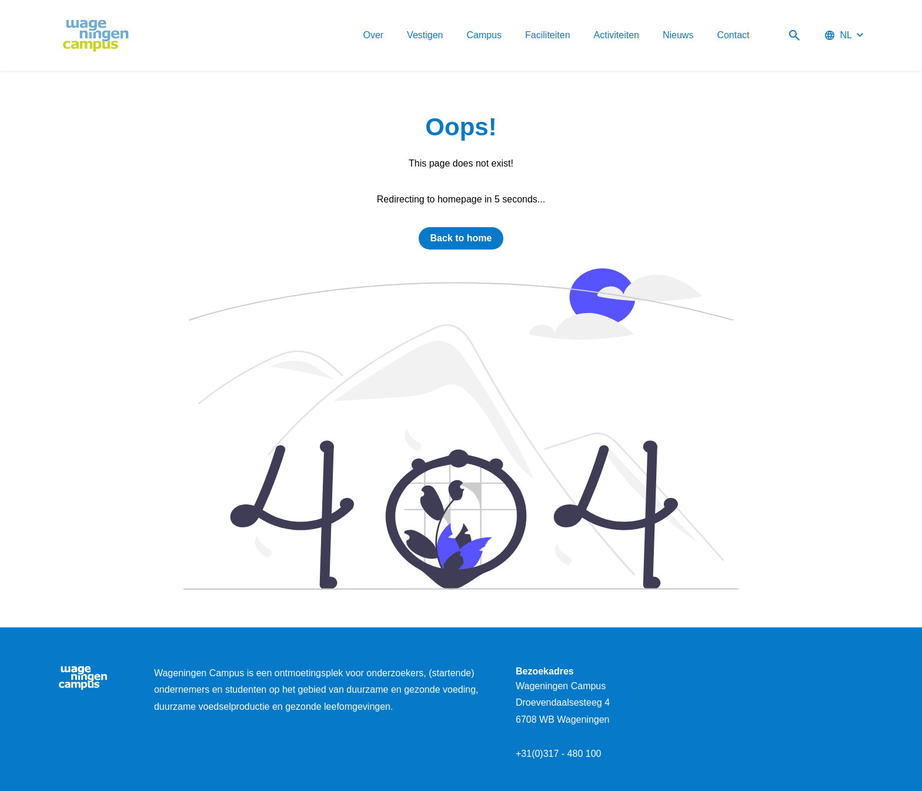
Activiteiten (616, 35)
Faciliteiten (547, 35)
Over (373, 35)
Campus (484, 35)
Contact (733, 35)
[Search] (794, 35)
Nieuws (678, 35)
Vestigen (425, 35)
